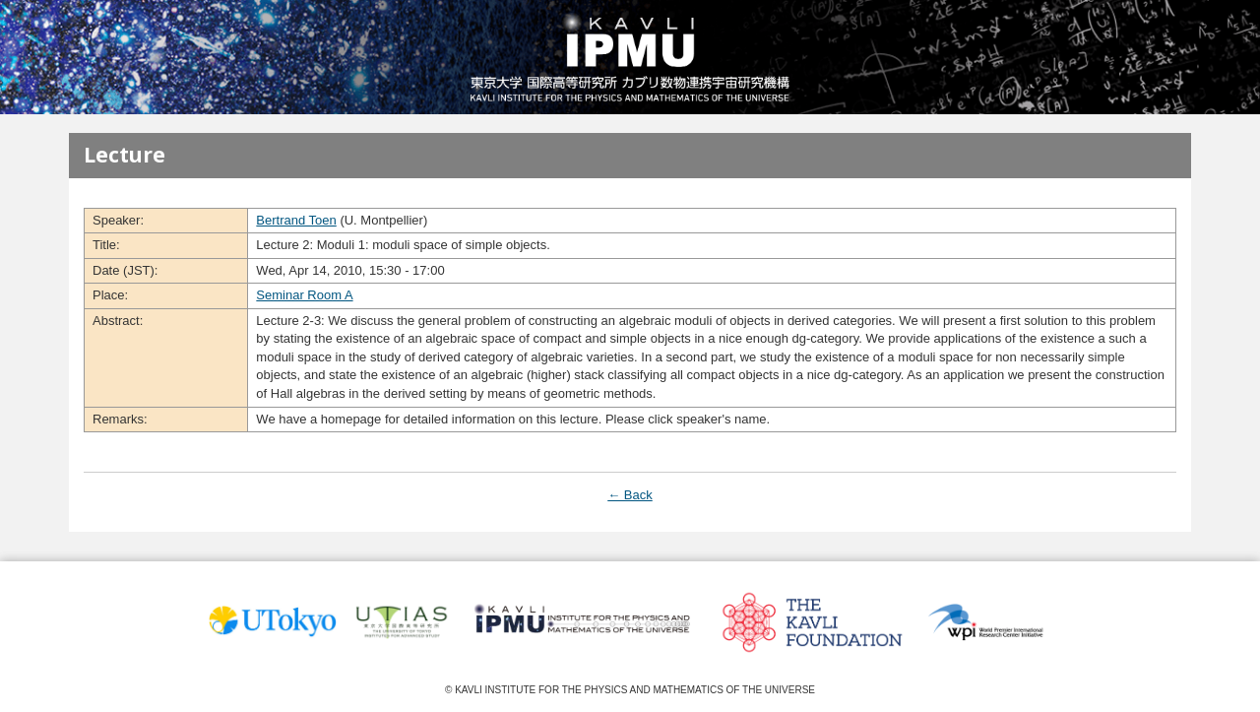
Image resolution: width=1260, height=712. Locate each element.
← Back (630, 494)
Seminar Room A (304, 295)
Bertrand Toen (296, 220)
